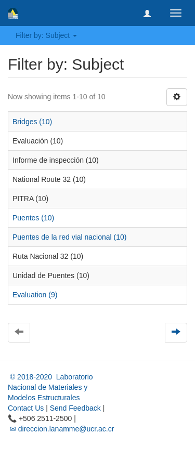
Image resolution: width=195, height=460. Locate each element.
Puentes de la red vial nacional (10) (69, 237)
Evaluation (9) (34, 295)
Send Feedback (75, 408)
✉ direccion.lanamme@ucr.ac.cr (61, 429)
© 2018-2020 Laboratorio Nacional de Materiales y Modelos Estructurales (50, 387)
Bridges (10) (32, 121)
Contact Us (26, 408)
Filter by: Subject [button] (46, 35)
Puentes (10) (33, 218)
